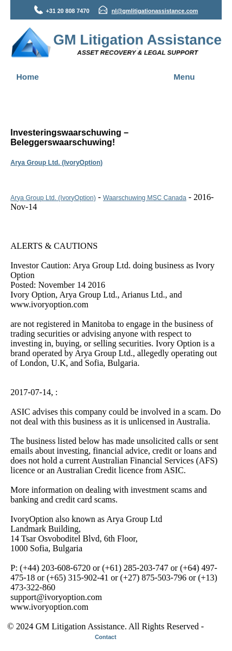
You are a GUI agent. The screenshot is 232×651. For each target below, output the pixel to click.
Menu (184, 76)
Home (27, 76)
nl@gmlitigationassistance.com (155, 11)
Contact (106, 637)
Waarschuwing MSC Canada (144, 198)
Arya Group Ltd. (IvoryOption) (56, 162)
